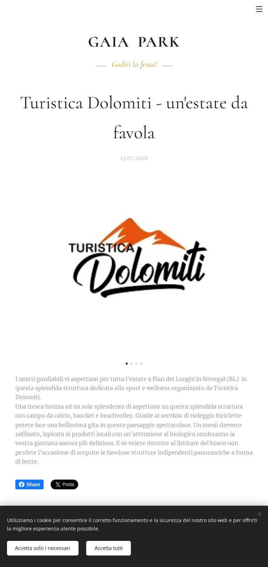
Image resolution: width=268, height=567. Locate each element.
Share (29, 484)
